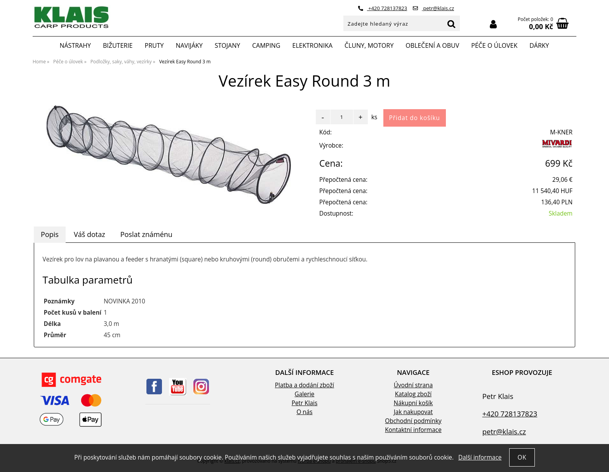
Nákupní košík (413, 403)
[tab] (50, 234)
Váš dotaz (89, 234)
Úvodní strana (413, 385)
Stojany (227, 45)
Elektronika (312, 45)
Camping (266, 45)
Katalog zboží (413, 394)
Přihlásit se (493, 24)
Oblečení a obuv (432, 45)
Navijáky (189, 45)
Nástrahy (74, 45)
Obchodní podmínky (413, 421)
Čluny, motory (369, 45)
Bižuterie (118, 45)
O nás (304, 412)
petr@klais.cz (433, 8)
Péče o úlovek (494, 45)
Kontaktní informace (413, 430)
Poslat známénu (146, 234)
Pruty (154, 45)
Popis (50, 234)
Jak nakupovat (413, 412)
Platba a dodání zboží (304, 385)
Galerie (305, 394)
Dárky (539, 45)
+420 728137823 (382, 8)
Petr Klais (305, 403)
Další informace (479, 457)
